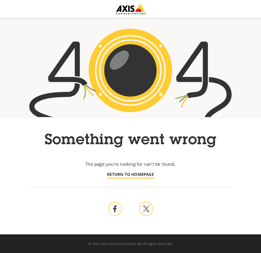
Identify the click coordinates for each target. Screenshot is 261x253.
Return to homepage (130, 174)
